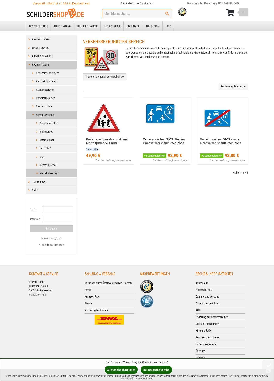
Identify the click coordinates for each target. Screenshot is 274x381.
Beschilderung (38, 26)
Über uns (200, 351)
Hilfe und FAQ (203, 330)
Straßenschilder (44, 106)
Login (33, 209)
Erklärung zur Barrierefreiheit (212, 317)
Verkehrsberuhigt (49, 173)
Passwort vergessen (51, 238)
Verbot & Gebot (48, 165)
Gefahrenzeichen (49, 123)
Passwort (35, 218)
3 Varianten (92, 149)
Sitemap (200, 358)
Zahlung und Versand (207, 296)
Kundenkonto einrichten (51, 244)
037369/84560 (228, 3)
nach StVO (45, 148)
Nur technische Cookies (156, 369)
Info (168, 26)
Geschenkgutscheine (207, 337)
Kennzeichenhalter (46, 81)
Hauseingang (62, 26)
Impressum (202, 283)
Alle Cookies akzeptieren (121, 369)
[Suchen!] (167, 13)
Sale (35, 190)
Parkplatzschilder (45, 98)
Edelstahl (133, 26)
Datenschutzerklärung (208, 303)
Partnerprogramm (206, 344)
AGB (198, 310)
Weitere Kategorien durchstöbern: (104, 76)
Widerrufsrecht (204, 289)
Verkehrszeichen (45, 114)
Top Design (152, 26)
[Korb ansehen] (237, 12)
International (47, 139)
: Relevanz (233, 86)
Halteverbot (46, 131)
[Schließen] (270, 363)
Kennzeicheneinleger (47, 73)
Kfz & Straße (112, 26)
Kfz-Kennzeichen (45, 89)
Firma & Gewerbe (87, 26)
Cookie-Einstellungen (207, 324)
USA (42, 156)
